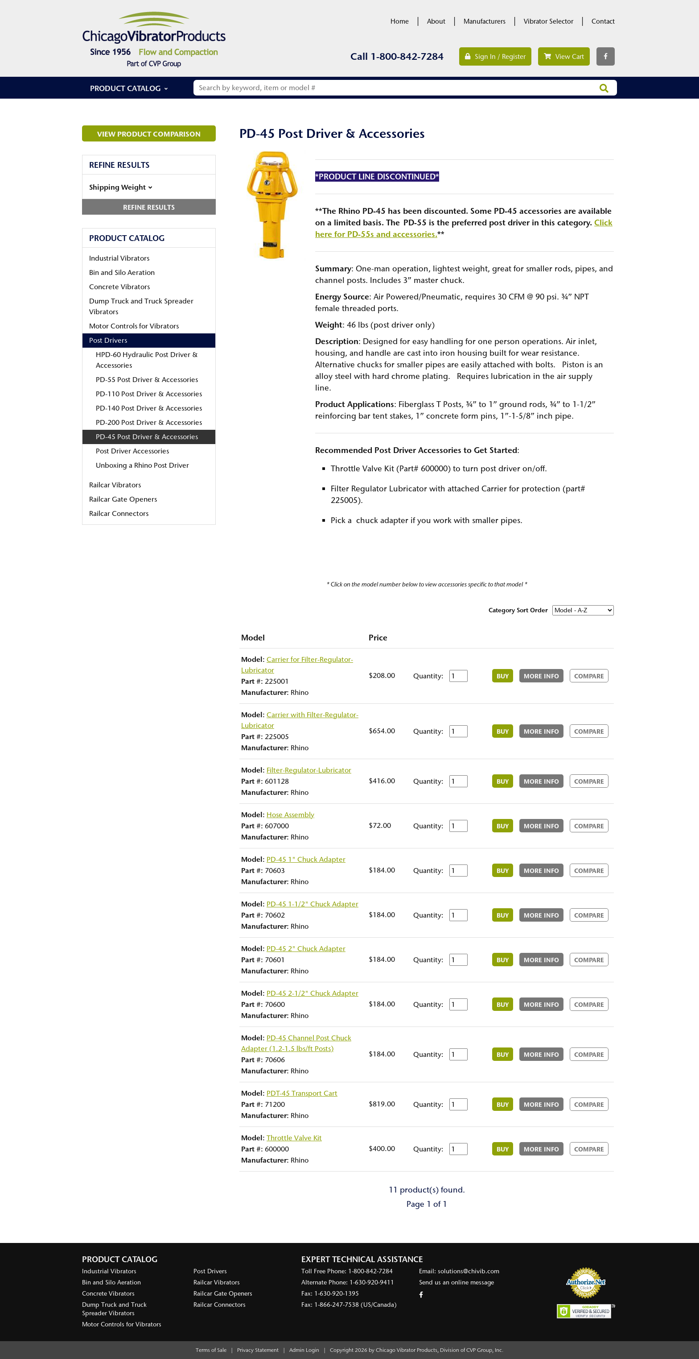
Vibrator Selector (548, 21)
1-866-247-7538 (336, 1305)
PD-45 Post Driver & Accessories (147, 436)
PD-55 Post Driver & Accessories (147, 379)
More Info (541, 676)
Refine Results (149, 207)
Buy (503, 676)
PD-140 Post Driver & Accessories (149, 408)
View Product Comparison (149, 133)
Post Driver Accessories (132, 451)
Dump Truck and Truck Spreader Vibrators (141, 306)
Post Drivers (108, 340)
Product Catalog (125, 88)
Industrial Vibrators (119, 258)
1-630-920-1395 (336, 1293)
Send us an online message (456, 1282)
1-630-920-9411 (372, 1282)
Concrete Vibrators (119, 286)
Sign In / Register (495, 56)
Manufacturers (485, 21)
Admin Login (304, 1350)
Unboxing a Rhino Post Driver (142, 465)
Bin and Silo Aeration (122, 272)
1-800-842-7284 (407, 56)
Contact (603, 21)
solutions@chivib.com (468, 1271)
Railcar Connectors (118, 513)
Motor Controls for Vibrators (134, 326)
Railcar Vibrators (115, 485)
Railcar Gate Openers (123, 499)
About (436, 21)
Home (400, 21)
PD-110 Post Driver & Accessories (149, 394)
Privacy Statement (258, 1350)
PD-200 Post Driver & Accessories (149, 422)
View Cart (564, 56)
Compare (589, 676)
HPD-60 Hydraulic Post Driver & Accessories (147, 360)
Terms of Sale (211, 1350)
